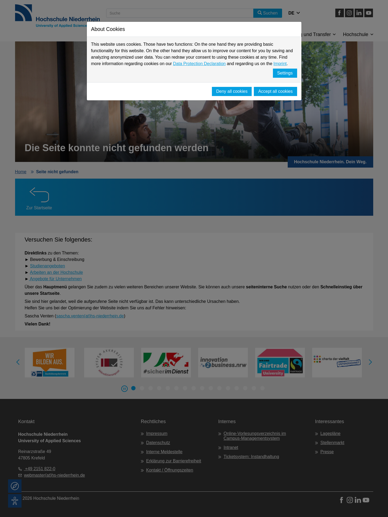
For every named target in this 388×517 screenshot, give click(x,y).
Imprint (280, 63)
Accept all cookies (275, 91)
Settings (285, 73)
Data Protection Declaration (199, 63)
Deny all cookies (232, 91)
